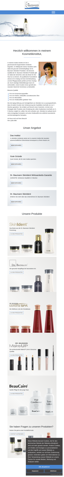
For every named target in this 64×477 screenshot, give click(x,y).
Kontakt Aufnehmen (17, 434)
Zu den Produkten (16, 234)
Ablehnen (53, 471)
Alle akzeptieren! (44, 467)
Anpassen (35, 471)
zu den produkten (16, 355)
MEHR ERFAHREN (16, 145)
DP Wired (59, 474)
